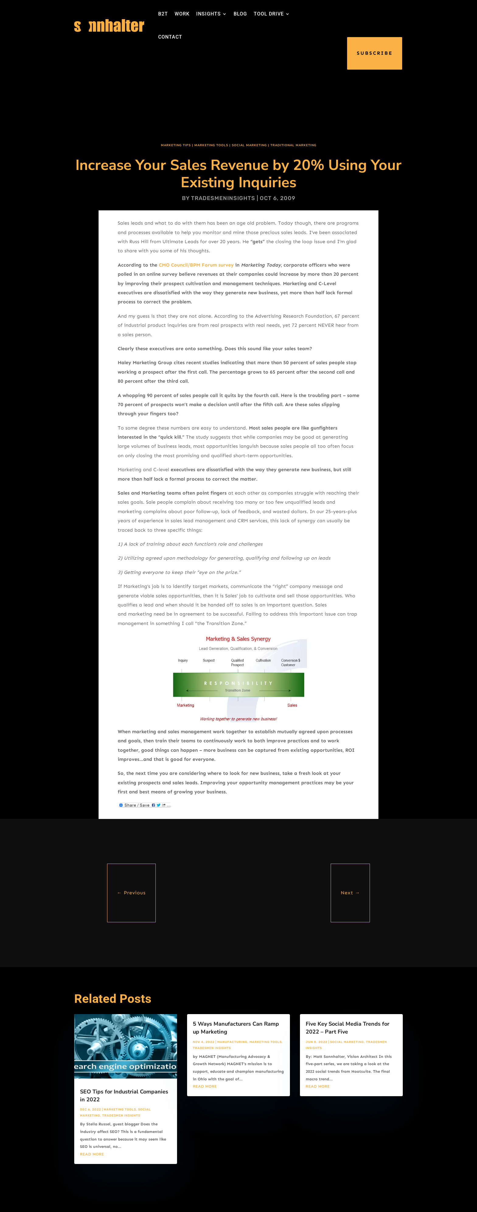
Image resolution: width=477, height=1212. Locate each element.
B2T (163, 14)
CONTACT (170, 37)
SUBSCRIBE (375, 53)
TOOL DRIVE (269, 14)
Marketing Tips (176, 145)
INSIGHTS (208, 14)
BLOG (240, 14)
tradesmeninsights (223, 198)
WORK (182, 14)
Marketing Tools (211, 145)
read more (92, 1154)
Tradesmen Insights (121, 1115)
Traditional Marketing (293, 145)
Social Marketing (249, 145)
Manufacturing (232, 1042)
